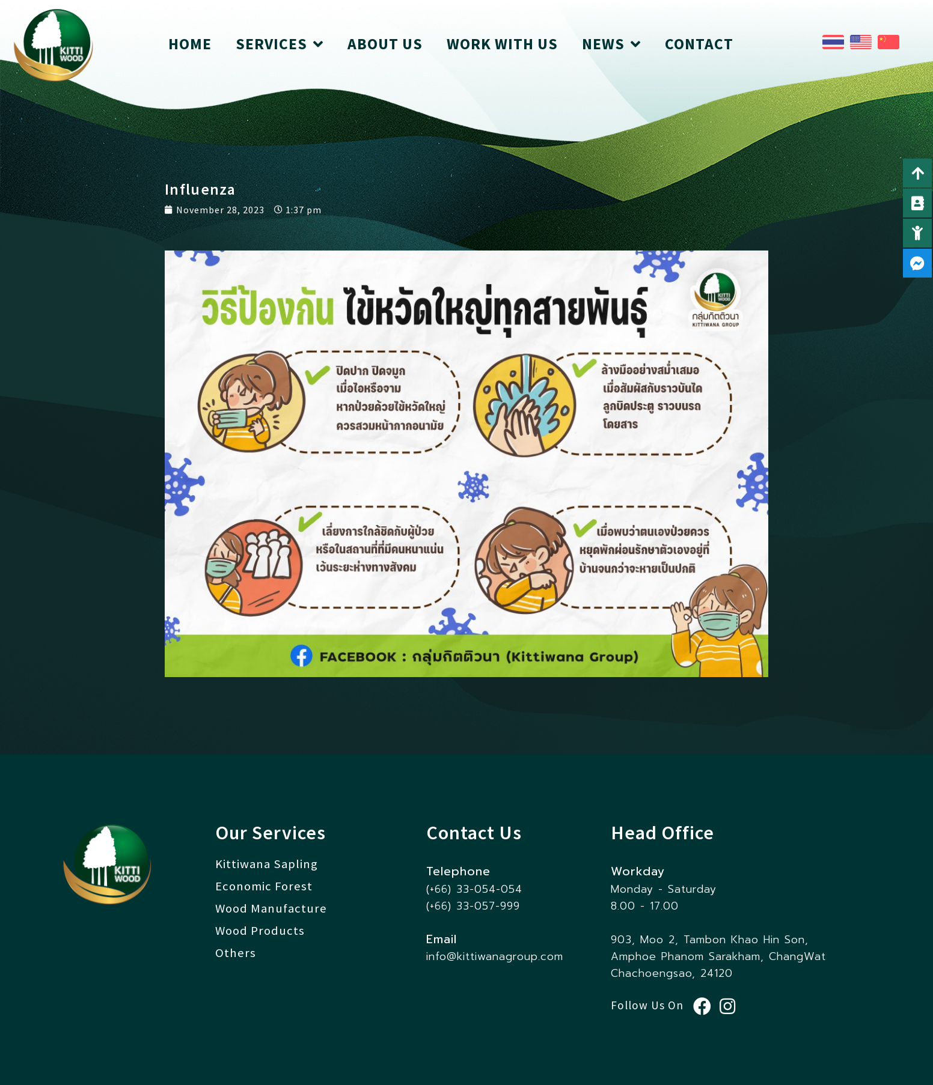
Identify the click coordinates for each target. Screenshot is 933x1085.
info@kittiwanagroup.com (494, 956)
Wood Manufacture (271, 908)
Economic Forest (264, 886)
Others (235, 953)
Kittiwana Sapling (266, 864)
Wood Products (260, 930)
